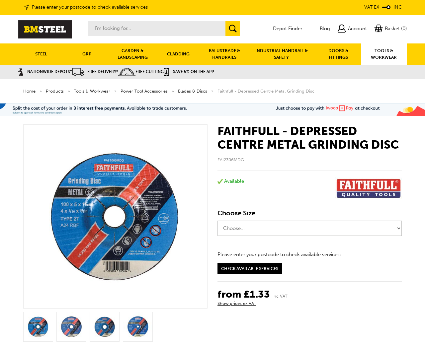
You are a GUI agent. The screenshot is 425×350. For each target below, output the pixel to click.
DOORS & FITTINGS (338, 54)
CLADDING (178, 53)
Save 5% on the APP (189, 71)
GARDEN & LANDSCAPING (133, 54)
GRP (86, 53)
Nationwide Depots (44, 71)
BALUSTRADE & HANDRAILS (224, 54)
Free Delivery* (94, 71)
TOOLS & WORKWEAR (384, 54)
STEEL (41, 53)
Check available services (249, 268)
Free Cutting (141, 71)
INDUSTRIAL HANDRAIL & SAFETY (281, 54)
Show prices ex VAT (236, 303)
